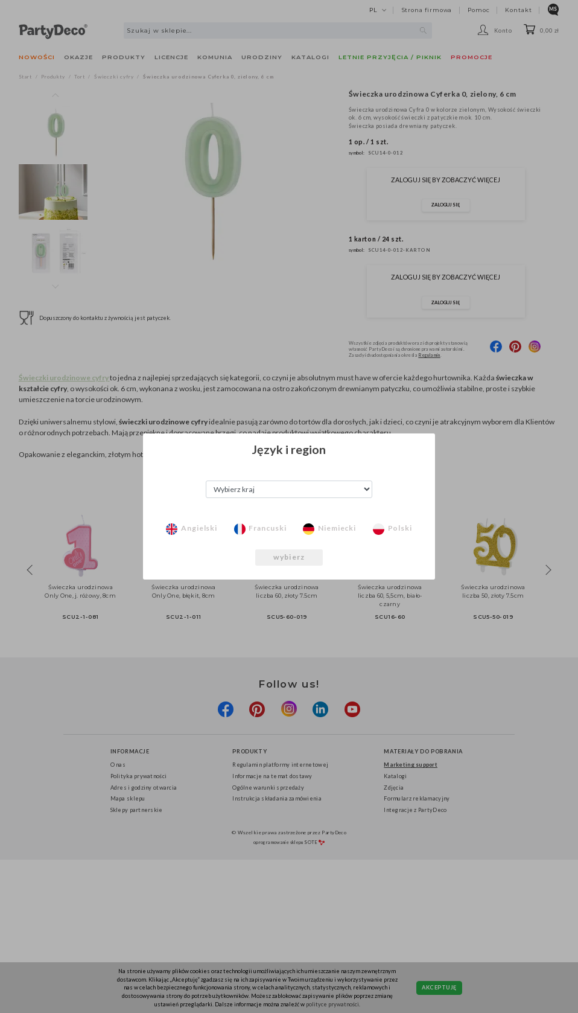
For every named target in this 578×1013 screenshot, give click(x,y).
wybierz (289, 556)
